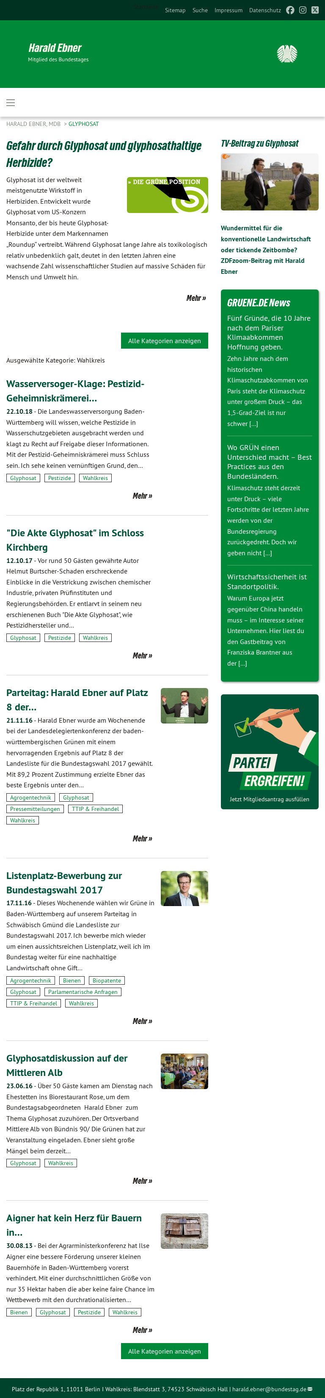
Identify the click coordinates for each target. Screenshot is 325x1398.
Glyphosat (84, 124)
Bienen (72, 979)
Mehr (194, 298)
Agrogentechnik (30, 796)
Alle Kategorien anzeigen (164, 340)
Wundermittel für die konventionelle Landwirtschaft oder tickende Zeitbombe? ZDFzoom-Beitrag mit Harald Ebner (266, 250)
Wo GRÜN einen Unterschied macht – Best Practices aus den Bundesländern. (269, 461)
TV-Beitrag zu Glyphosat (260, 143)
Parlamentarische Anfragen (83, 990)
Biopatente (107, 979)
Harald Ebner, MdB (34, 124)
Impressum (228, 10)
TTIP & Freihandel (95, 807)
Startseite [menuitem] (146, 7)
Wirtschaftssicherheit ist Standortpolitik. (267, 581)
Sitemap (175, 10)
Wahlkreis (95, 477)
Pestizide (59, 477)
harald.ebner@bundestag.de (269, 1387)
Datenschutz (265, 10)
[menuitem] (175, 10)
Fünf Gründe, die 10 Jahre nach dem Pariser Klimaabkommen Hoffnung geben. (269, 332)
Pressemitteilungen (35, 807)
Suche (200, 10)
